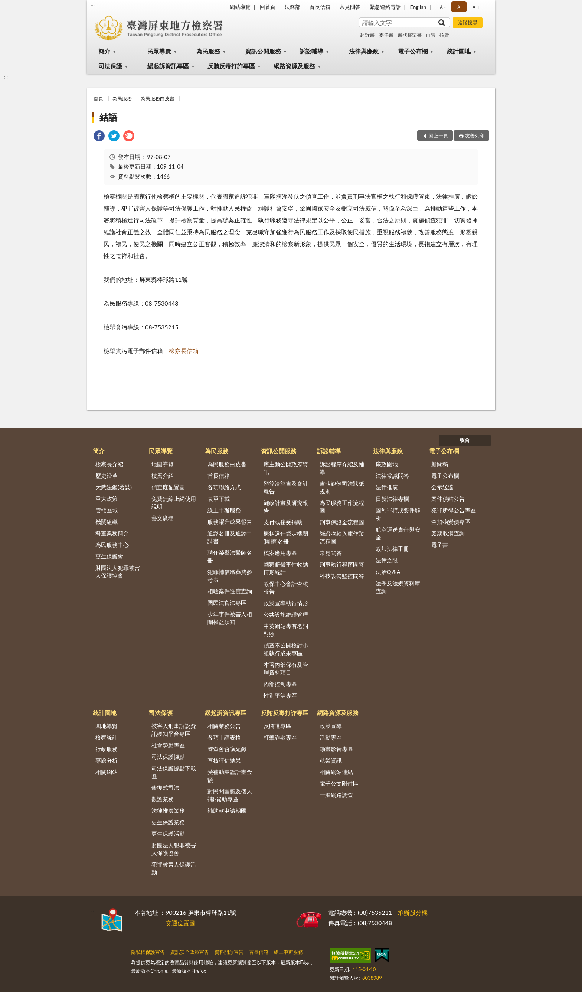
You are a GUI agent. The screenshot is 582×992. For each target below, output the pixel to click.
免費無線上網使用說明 (173, 502)
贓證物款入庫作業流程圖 (342, 537)
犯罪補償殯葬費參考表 (229, 575)
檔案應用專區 (280, 552)
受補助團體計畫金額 (229, 776)
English (418, 7)
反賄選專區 (277, 725)
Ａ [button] (458, 7)
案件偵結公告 (448, 498)
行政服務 (106, 748)
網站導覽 (240, 7)
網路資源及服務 (294, 65)
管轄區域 (106, 510)
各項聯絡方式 (224, 487)
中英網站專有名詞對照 (286, 630)
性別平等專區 (280, 695)
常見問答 (350, 7)
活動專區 (331, 737)
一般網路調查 (336, 795)
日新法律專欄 (392, 498)
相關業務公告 (224, 725)
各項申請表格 (224, 737)
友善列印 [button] (474, 135)
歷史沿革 (106, 475)
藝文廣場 (162, 518)
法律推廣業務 (168, 810)
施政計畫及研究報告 (286, 506)
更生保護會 (109, 556)
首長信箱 (320, 7)
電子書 (439, 544)
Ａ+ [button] (475, 7)
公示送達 (442, 487)
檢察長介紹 (109, 464)
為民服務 (208, 51)
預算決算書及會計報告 (286, 487)
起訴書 (367, 35)
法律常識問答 (392, 475)
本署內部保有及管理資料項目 (286, 668)
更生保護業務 (168, 822)
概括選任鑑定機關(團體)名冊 (286, 537)
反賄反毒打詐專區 (231, 65)
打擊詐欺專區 (280, 737)
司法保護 (110, 65)
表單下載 (218, 498)
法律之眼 (387, 560)
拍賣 (444, 35)
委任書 (386, 35)
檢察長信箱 (184, 350)
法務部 (292, 7)
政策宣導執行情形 (286, 603)
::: (93, 6)
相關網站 (106, 772)
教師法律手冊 (392, 548)
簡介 (104, 51)
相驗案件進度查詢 (229, 591)
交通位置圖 (180, 922)
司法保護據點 (168, 756)
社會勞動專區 (168, 745)
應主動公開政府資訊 (286, 468)
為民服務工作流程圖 (342, 506)
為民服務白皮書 (157, 98)
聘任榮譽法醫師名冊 (229, 556)
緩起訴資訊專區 (168, 65)
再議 (430, 35)
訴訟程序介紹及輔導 (342, 468)
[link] (99, 136)
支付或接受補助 (283, 522)
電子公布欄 (413, 51)
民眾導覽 (159, 51)
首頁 (98, 98)
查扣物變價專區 (450, 521)
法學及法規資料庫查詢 (398, 587)
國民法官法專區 (226, 602)
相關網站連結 (336, 772)
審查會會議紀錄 (226, 748)
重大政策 (106, 498)
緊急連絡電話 (385, 7)
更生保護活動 (168, 833)
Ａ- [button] (442, 7)
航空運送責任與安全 (398, 533)
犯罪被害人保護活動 (173, 868)
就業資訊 (331, 760)
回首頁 (267, 7)
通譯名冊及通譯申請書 (229, 537)
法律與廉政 (364, 51)
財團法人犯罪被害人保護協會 (117, 571)
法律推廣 (387, 487)
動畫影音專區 (336, 748)
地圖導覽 (162, 464)
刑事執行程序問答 (342, 564)
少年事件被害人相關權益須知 (229, 618)
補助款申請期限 (226, 810)
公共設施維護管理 (286, 614)
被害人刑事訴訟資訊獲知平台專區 (173, 729)
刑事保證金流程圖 (342, 522)
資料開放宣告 (229, 952)
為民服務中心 (112, 544)
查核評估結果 (224, 760)
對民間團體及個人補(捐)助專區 (229, 795)
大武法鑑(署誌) (113, 487)
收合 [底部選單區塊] (465, 440)
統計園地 (459, 51)
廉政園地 (387, 464)
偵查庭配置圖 (168, 487)
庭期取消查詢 (448, 533)
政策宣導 (331, 725)
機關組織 (106, 521)
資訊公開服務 (263, 51)
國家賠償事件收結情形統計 (286, 568)
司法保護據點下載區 (173, 772)
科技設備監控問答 (342, 575)
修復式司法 (165, 787)
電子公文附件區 (339, 783)
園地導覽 (106, 725)
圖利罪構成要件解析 (398, 514)
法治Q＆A (388, 571)
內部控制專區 (280, 684)
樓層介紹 (162, 475)
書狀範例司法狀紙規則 (342, 487)
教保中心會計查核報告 (286, 587)
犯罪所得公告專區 (453, 510)
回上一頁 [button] (438, 135)
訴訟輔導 (311, 51)
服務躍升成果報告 (229, 521)
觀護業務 (162, 799)
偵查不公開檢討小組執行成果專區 (286, 649)
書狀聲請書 (410, 35)
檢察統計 (106, 737)
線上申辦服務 (224, 510)
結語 (108, 117)
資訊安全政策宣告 (189, 952)
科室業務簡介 (112, 533)
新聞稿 (439, 464)
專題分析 (106, 760)
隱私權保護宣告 (148, 952)
